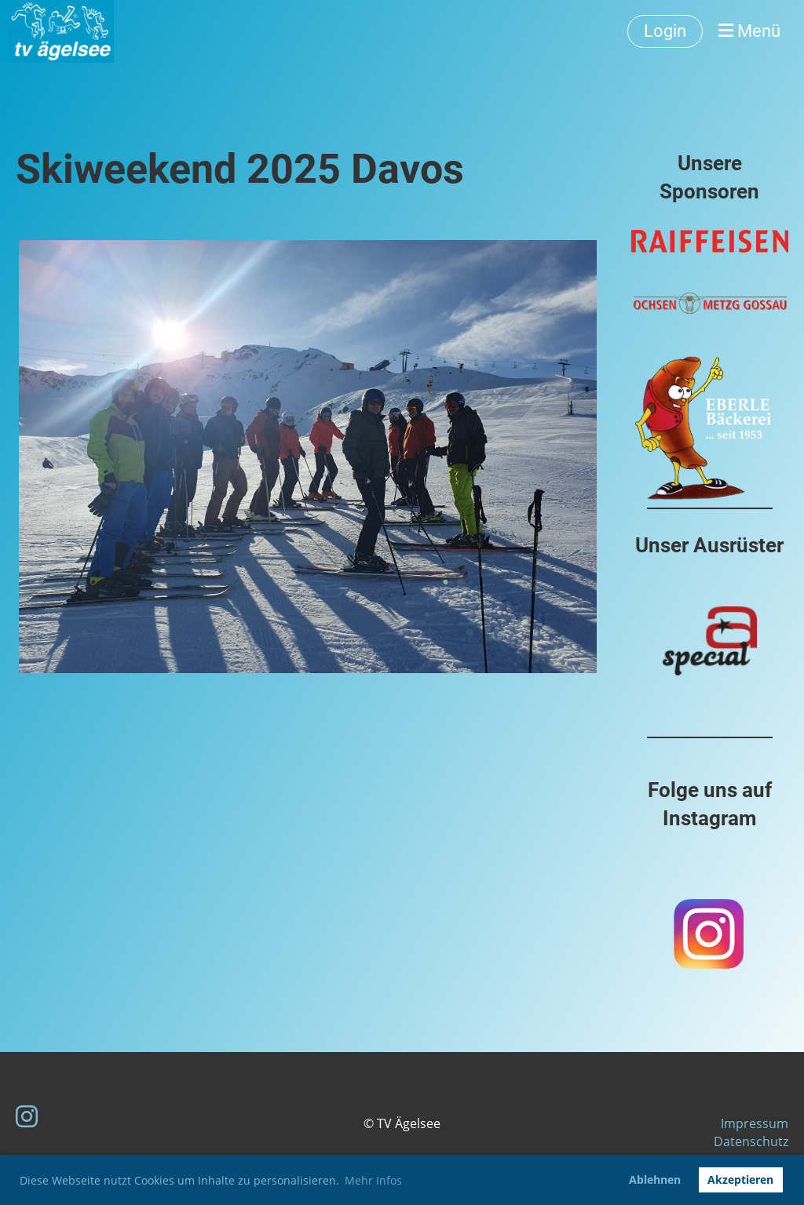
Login (665, 31)
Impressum (754, 1123)
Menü (749, 31)
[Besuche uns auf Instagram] (27, 1116)
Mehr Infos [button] (373, 1180)
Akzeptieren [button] (740, 1179)
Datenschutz (751, 1141)
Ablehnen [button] (655, 1179)
